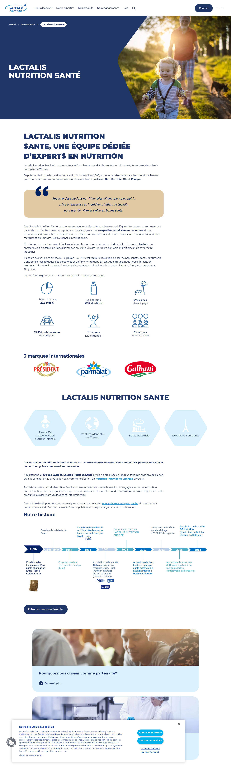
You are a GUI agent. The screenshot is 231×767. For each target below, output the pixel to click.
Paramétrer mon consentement (150, 752)
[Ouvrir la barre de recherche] (124, 8)
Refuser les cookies (150, 744)
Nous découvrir (42, 8)
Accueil (12, 24)
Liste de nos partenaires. (30, 755)
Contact (204, 8)
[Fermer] (179, 727)
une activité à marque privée (109, 496)
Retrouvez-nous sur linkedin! (44, 601)
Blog (116, 8)
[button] (11, 743)
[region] (98, 742)
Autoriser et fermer (150, 736)
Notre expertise (62, 8)
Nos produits (80, 8)
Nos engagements (100, 8)
